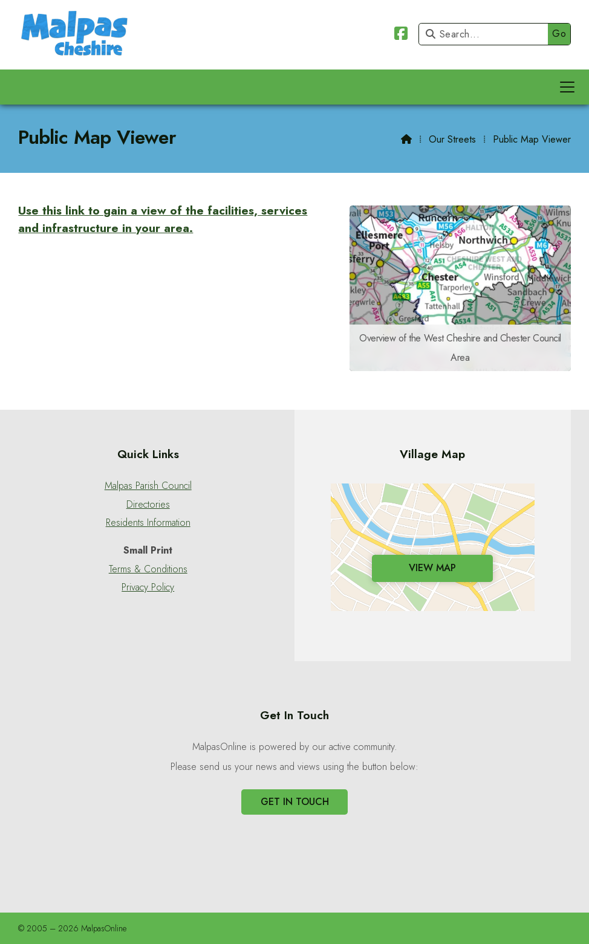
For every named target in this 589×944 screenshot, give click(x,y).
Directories (148, 504)
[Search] (486, 34)
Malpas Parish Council (148, 486)
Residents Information (148, 522)
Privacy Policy (148, 587)
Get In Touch (295, 802)
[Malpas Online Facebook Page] (401, 35)
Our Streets (452, 139)
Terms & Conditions (148, 569)
